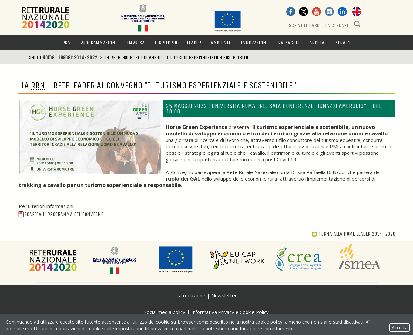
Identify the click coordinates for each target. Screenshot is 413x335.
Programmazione (98, 43)
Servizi (343, 43)
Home (48, 57)
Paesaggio (289, 43)
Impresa (136, 43)
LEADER (194, 43)
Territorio (165, 43)
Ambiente (221, 43)
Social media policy (164, 312)
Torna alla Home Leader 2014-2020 (353, 234)
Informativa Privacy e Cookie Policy (230, 312)
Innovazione (254, 43)
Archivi (317, 43)
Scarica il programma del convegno (61, 214)
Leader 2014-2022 (77, 57)
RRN (66, 43)
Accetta (399, 327)
